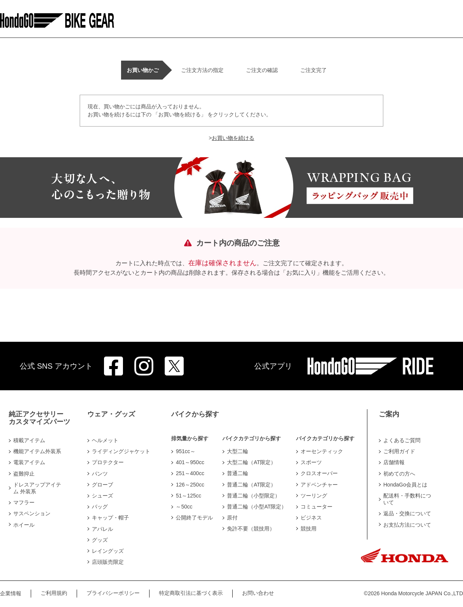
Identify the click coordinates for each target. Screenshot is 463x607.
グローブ (102, 485)
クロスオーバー (319, 473)
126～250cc (190, 485)
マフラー (24, 502)
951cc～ (185, 451)
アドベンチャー (319, 485)
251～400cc (190, 473)
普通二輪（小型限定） (253, 496)
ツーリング (314, 496)
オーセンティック (322, 451)
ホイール (24, 525)
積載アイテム (29, 440)
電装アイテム (29, 462)
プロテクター (108, 462)
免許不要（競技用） (251, 529)
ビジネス (311, 518)
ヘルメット (105, 440)
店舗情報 (394, 462)
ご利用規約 (54, 593)
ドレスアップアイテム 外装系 (37, 488)
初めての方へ (399, 474)
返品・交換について (407, 513)
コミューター (316, 507)
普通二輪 (237, 473)
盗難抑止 (24, 474)
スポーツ (311, 462)
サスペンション (31, 513)
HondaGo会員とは (405, 485)
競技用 (309, 529)
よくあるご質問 (401, 440)
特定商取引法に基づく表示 (191, 593)
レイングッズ (108, 551)
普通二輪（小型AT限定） (257, 507)
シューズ (102, 496)
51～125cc (188, 496)
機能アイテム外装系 (37, 451)
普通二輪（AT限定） (251, 485)
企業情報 (10, 593)
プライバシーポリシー (113, 593)
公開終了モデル (194, 518)
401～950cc (190, 462)
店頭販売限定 (108, 562)
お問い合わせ (258, 593)
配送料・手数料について (407, 499)
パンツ (100, 474)
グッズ (100, 540)
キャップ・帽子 (110, 518)
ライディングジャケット (121, 451)
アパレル (102, 529)
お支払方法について (407, 525)
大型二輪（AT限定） (251, 462)
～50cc (184, 507)
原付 (232, 518)
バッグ (100, 507)
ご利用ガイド (399, 451)
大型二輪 (237, 451)
